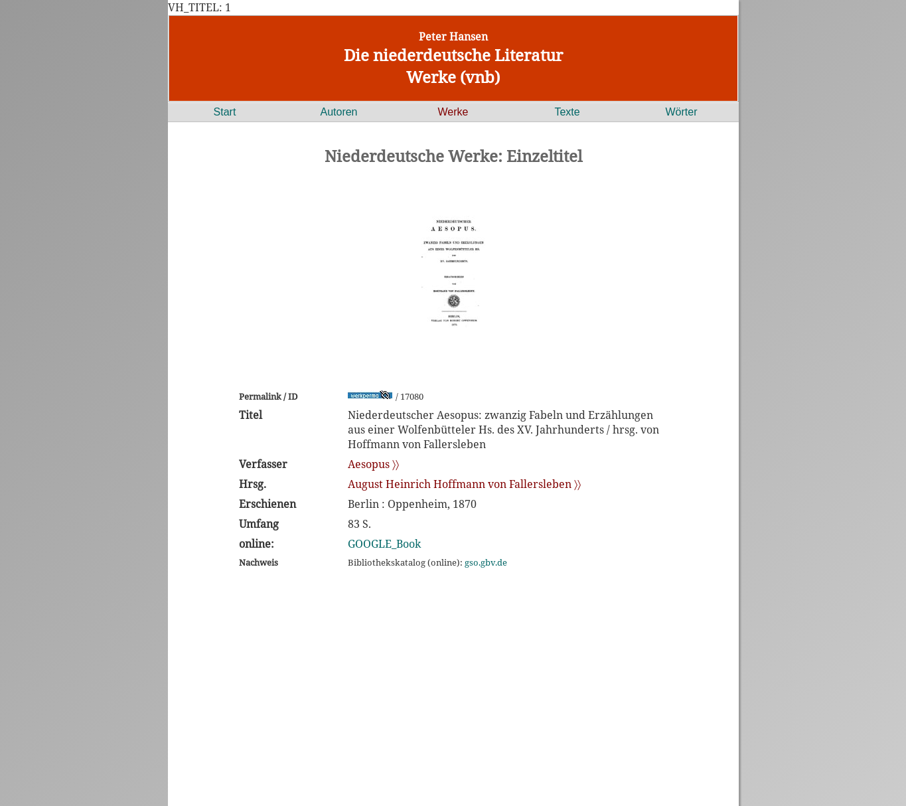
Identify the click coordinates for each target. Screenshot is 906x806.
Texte (566, 112)
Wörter (682, 112)
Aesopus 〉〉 (373, 464)
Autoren (338, 112)
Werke (453, 112)
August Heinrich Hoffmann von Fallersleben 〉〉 (464, 484)
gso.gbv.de (486, 562)
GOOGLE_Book (384, 543)
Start (225, 112)
